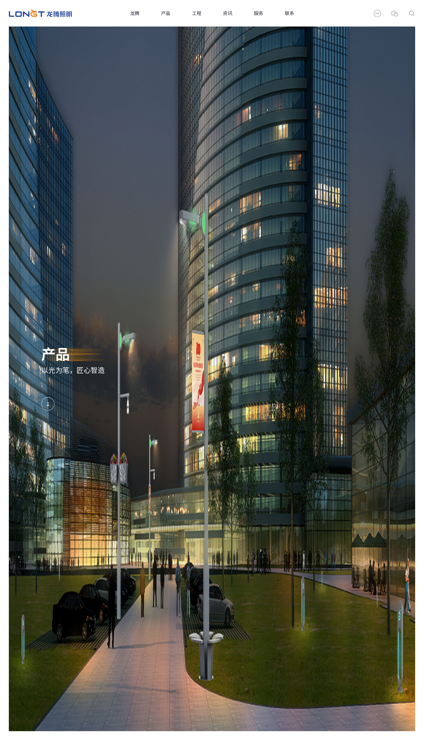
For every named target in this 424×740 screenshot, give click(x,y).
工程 (196, 13)
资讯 (227, 13)
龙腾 (135, 13)
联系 (289, 13)
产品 (165, 13)
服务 (258, 13)
